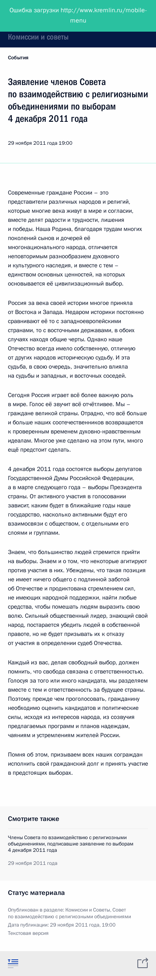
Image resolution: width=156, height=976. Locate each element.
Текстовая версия (28, 933)
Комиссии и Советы (87, 910)
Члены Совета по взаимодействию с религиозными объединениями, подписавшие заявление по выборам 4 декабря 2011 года (70, 843)
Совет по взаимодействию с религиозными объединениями (69, 913)
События (18, 57)
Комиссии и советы (38, 37)
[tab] (13, 963)
